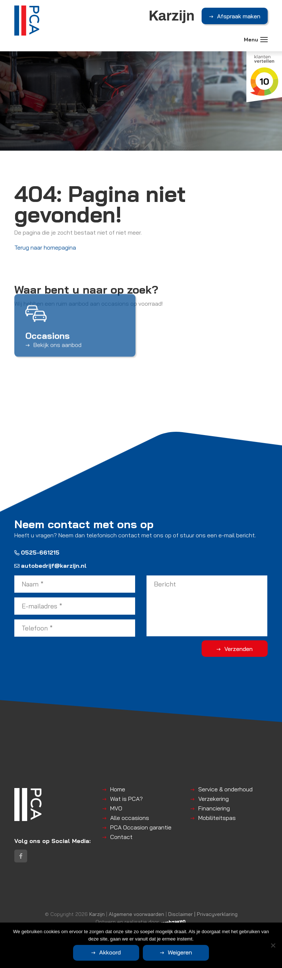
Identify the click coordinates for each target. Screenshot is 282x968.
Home (117, 789)
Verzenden (238, 648)
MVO (116, 808)
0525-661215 (36, 552)
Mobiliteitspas (217, 817)
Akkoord (110, 952)
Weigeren (180, 952)
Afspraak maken (238, 16)
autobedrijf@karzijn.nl (50, 565)
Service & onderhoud (225, 789)
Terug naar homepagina (45, 247)
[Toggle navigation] (264, 40)
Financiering (214, 808)
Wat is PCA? (126, 798)
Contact (121, 836)
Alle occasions (129, 817)
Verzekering (213, 798)
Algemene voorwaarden (136, 914)
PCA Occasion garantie (140, 827)
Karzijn (97, 914)
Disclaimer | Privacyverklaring (203, 914)
